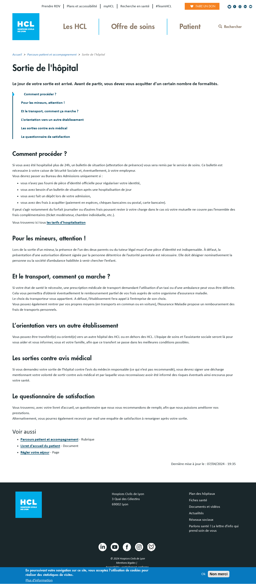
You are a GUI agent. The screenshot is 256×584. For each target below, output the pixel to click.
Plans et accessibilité (82, 6)
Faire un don (205, 6)
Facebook (126, 546)
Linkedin (102, 546)
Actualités (196, 513)
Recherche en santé (134, 6)
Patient (190, 26)
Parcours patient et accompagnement (52, 54)
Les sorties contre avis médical (44, 128)
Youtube (114, 546)
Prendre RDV (51, 6)
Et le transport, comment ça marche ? (49, 111)
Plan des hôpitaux (202, 494)
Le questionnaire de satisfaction (45, 137)
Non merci (219, 576)
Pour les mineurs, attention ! (43, 103)
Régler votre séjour (35, 452)
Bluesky (151, 546)
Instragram (139, 546)
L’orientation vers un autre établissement (52, 120)
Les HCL (74, 26)
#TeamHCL (164, 6)
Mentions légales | (127, 562)
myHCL (109, 6)
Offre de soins (133, 26)
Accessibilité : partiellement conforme (127, 567)
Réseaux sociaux (201, 520)
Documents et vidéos (204, 507)
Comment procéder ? (40, 94)
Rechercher (230, 27)
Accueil (17, 54)
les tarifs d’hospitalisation (66, 222)
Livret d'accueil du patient (40, 446)
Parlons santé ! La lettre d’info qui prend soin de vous (214, 528)
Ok (203, 576)
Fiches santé (198, 500)
